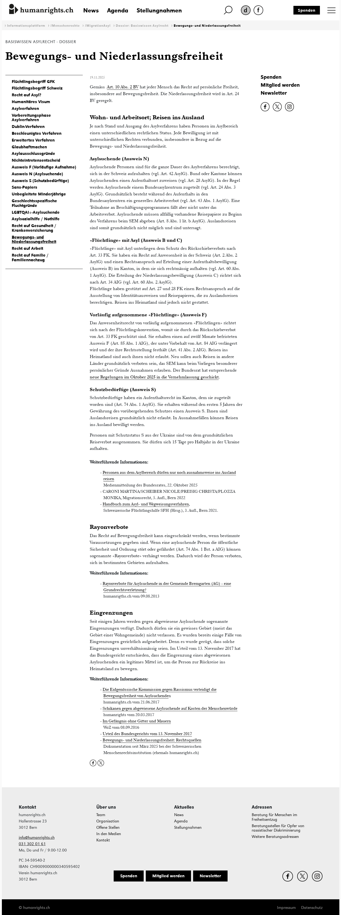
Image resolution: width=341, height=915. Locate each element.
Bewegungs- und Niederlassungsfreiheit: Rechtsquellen (152, 740)
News (91, 10)
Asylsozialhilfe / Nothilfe (36, 219)
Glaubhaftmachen (29, 147)
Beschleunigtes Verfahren (36, 133)
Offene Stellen (108, 827)
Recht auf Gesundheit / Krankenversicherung (34, 228)
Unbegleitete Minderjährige (39, 194)
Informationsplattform (26, 26)
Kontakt (103, 840)
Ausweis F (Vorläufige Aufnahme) (44, 167)
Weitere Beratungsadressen (275, 836)
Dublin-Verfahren (28, 126)
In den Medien (108, 833)
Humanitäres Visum (31, 101)
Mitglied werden (280, 85)
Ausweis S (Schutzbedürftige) (40, 180)
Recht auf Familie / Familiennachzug (30, 257)
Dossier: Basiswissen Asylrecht (142, 26)
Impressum (286, 907)
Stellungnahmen (159, 10)
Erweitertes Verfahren (33, 140)
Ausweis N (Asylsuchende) (37, 174)
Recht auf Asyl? (26, 95)
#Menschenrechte (65, 26)
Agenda (117, 10)
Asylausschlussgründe (33, 153)
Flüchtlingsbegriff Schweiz (37, 88)
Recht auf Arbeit (27, 248)
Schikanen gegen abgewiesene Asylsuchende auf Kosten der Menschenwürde (170, 708)
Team (100, 814)
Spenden (306, 10)
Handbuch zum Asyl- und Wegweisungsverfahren (146, 504)
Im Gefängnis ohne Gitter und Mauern (137, 721)
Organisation (107, 821)
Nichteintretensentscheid (36, 160)
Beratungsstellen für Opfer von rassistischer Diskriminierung (278, 828)
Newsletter (274, 93)
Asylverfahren (25, 108)
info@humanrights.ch (37, 837)
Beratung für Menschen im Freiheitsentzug (274, 817)
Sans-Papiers (24, 187)
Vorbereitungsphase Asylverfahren (31, 117)
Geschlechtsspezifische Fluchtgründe (34, 203)
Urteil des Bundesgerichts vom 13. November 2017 (147, 733)
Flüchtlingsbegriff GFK (33, 81)
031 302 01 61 (32, 843)
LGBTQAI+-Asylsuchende (36, 212)
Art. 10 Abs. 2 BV (123, 87)
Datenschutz (311, 907)
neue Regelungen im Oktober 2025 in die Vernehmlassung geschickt (154, 377)
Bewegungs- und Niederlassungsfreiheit (207, 26)
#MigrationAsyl (98, 26)
